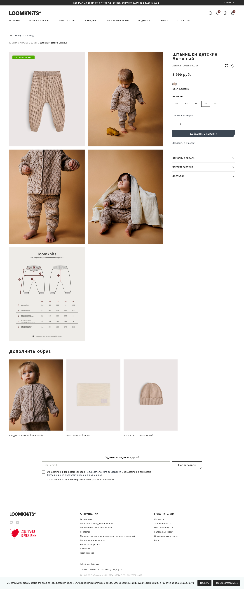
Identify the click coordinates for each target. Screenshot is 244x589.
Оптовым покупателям (166, 536)
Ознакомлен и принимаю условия (66, 472)
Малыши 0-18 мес (39, 21)
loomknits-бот (87, 553)
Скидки (164, 21)
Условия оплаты (162, 523)
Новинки (14, 21)
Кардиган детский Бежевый (26, 436)
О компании (86, 519)
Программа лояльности (92, 540)
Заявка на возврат (164, 532)
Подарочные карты (117, 21)
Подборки (144, 21)
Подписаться (187, 465)
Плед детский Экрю (78, 436)
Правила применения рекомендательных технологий (108, 536)
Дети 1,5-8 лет (67, 21)
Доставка (159, 519)
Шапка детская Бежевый (138, 436)
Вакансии (85, 549)
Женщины (90, 21)
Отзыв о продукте (163, 527)
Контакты (85, 532)
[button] (203, 318)
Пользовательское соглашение (96, 527)
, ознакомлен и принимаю (136, 472)
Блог (156, 540)
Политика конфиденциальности (96, 523)
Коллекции (184, 21)
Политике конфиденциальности (178, 583)
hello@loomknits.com (90, 564)
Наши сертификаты (90, 544)
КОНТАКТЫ (229, 3)
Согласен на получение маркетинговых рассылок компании (80, 479)
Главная (13, 43)
